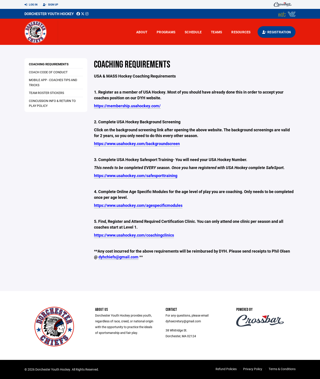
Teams (216, 32)
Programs (166, 32)
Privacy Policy (252, 369)
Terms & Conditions (282, 369)
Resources (240, 32)
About (141, 32)
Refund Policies (226, 369)
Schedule (193, 32)
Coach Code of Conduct (48, 72)
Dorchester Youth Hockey (49, 13)
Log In (30, 5)
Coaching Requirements (49, 64)
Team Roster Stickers (46, 93)
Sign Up (50, 5)
